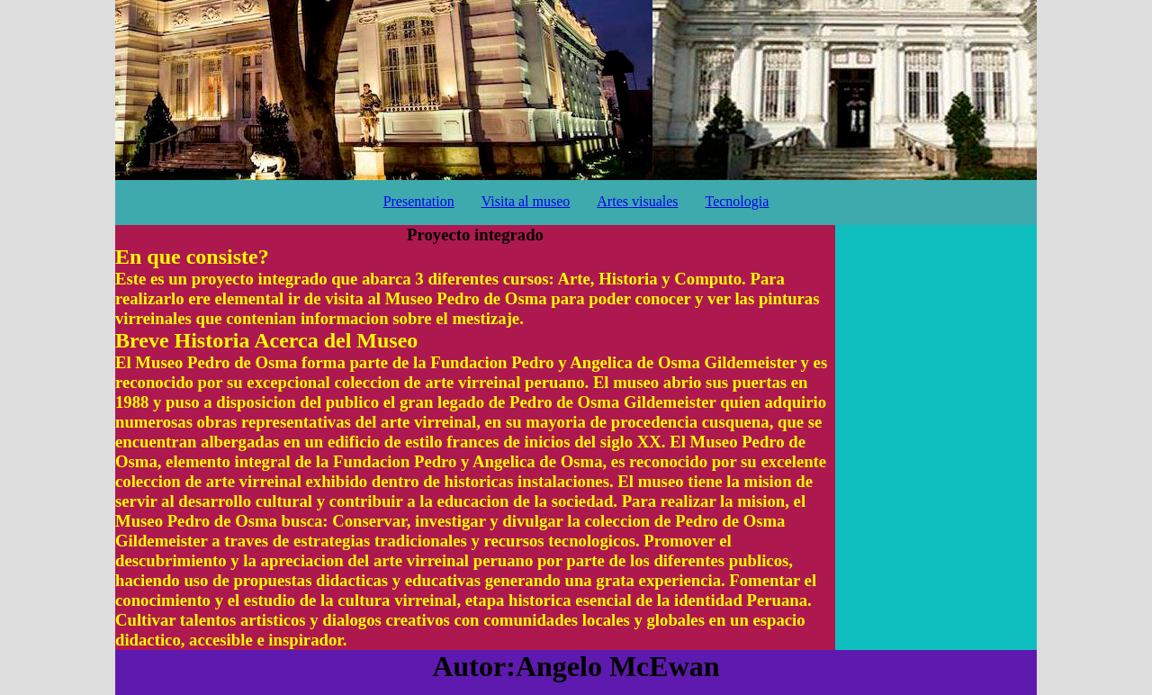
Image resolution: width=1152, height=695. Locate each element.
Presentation (418, 201)
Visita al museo (526, 201)
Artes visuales (637, 201)
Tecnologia (738, 201)
